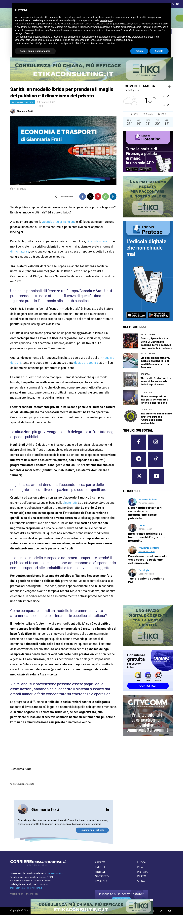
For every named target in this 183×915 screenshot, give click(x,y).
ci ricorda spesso (97, 241)
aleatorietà (70, 502)
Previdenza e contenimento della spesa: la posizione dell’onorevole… (147, 559)
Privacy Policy (31, 894)
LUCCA (141, 862)
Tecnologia (146, 392)
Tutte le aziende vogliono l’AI (146, 580)
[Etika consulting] (92, 913)
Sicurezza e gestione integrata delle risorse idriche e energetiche (154, 399)
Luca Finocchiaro (146, 574)
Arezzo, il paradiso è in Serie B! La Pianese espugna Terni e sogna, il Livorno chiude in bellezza (156, 343)
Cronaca (145, 374)
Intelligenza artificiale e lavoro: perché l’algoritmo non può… (146, 537)
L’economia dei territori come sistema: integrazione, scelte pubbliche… (145, 513)
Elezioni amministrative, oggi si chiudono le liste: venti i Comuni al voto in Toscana (155, 362)
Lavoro (142, 525)
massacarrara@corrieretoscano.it (26, 888)
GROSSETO (102, 876)
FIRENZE (100, 871)
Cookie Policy (16, 894)
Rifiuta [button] (139, 51)
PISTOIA (142, 871)
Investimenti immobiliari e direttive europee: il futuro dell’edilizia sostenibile (156, 418)
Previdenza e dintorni (149, 548)
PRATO (141, 876)
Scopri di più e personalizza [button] (35, 51)
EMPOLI (100, 867)
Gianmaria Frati (25, 111)
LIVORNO (101, 881)
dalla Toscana (148, 334)
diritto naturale (19, 251)
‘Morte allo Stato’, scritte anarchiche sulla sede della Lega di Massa (156, 381)
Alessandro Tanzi (147, 551)
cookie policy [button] (106, 20)
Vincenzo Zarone (146, 503)
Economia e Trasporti (22, 102)
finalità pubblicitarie (34, 30)
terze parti (66, 23)
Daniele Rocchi (145, 529)
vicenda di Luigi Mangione (58, 221)
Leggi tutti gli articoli (92, 830)
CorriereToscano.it (55, 873)
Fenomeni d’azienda (148, 499)
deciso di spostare (86, 362)
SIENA (141, 881)
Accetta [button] (159, 51)
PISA (140, 867)
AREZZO (100, 862)
